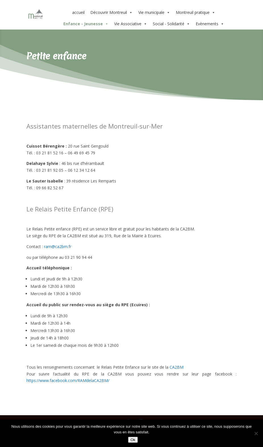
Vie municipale (154, 12)
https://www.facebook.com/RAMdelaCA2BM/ (67, 380)
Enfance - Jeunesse (85, 24)
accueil (78, 12)
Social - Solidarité (171, 24)
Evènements (210, 24)
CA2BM (176, 367)
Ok (132, 440)
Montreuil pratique (195, 12)
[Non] (256, 433)
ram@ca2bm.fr (57, 246)
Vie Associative (130, 24)
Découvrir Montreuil (111, 12)
